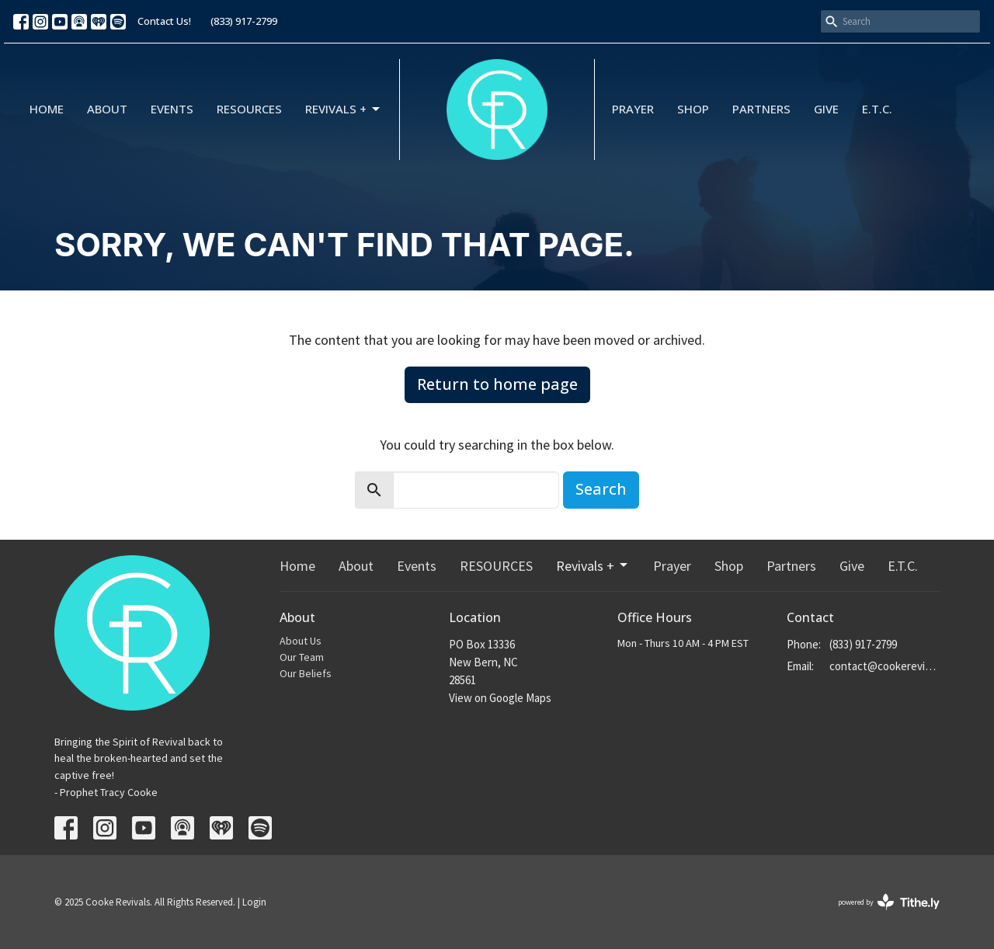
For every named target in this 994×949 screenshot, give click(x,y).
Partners (761, 108)
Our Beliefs (306, 673)
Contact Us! (164, 21)
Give (826, 108)
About (107, 108)
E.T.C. (877, 108)
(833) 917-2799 (243, 21)
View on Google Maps (500, 697)
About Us (300, 641)
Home (47, 108)
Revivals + (343, 109)
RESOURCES (249, 108)
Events (172, 108)
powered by (889, 902)
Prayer (633, 108)
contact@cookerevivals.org (884, 666)
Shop (693, 108)
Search (601, 488)
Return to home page (497, 384)
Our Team (302, 657)
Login (254, 902)
